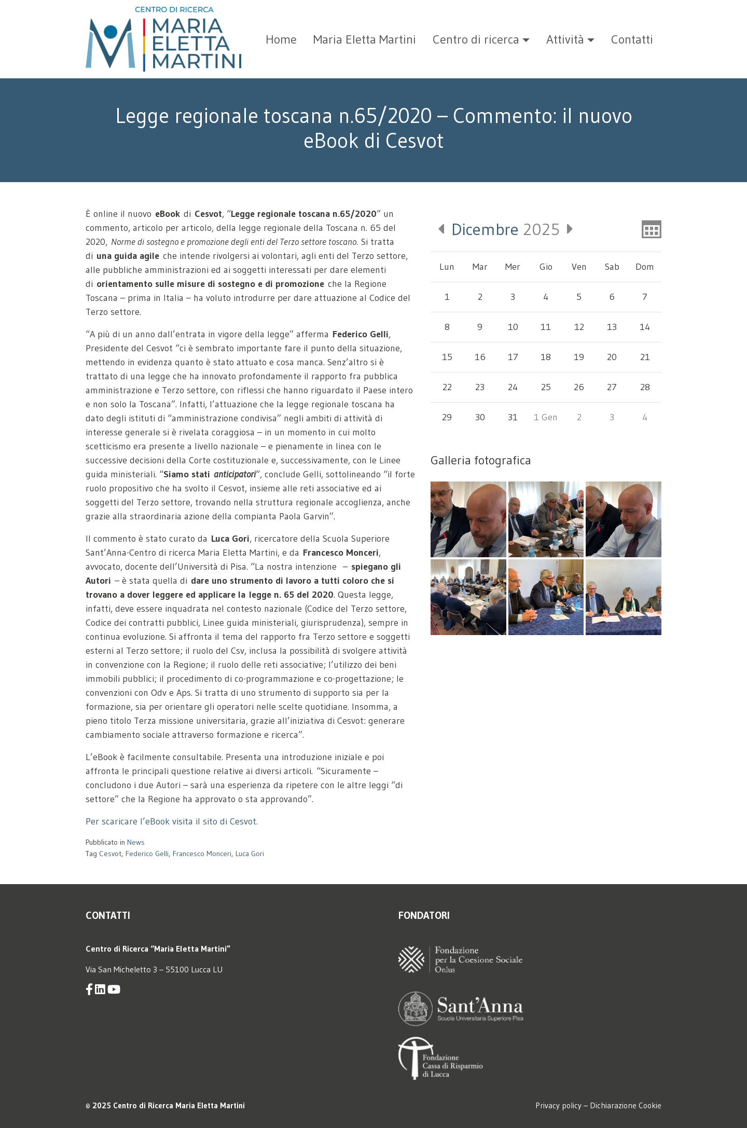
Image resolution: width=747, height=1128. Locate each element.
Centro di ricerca (476, 39)
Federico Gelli (147, 853)
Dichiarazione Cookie (625, 1105)
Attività (565, 39)
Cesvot (110, 853)
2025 (505, 229)
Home (281, 39)
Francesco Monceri (202, 853)
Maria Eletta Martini (364, 39)
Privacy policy (558, 1105)
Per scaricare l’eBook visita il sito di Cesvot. (172, 821)
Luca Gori (250, 853)
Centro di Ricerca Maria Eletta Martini (179, 1105)
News (136, 842)
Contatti (632, 39)
